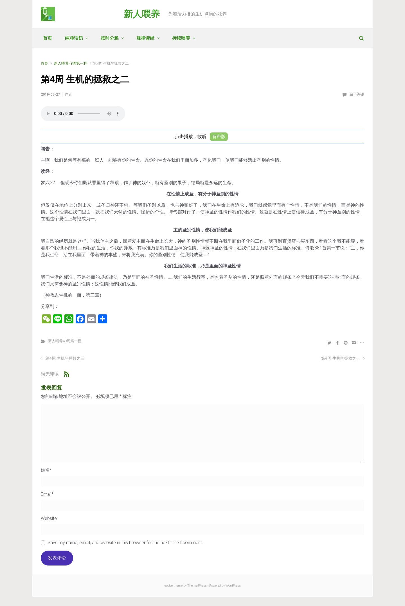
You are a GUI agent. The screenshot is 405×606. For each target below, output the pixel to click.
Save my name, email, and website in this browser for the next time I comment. (125, 542)
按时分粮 (110, 38)
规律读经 (145, 38)
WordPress (233, 585)
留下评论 (357, 94)
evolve (169, 585)
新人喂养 (142, 14)
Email (47, 494)
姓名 (46, 470)
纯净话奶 (74, 38)
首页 (47, 38)
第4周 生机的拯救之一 (340, 358)
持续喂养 (181, 38)
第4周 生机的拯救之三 (65, 358)
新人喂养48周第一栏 (70, 63)
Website (49, 518)
